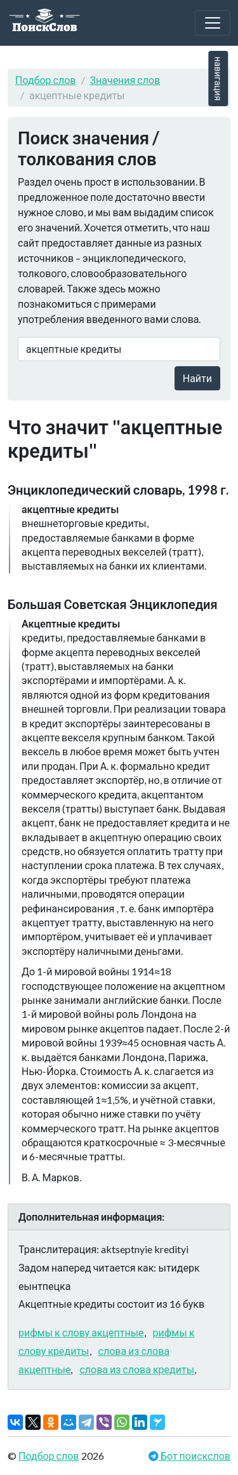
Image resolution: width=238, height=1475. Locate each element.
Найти (197, 378)
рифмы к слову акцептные (81, 1332)
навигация (218, 78)
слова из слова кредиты (136, 1369)
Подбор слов (45, 80)
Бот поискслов (194, 1456)
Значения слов (125, 80)
